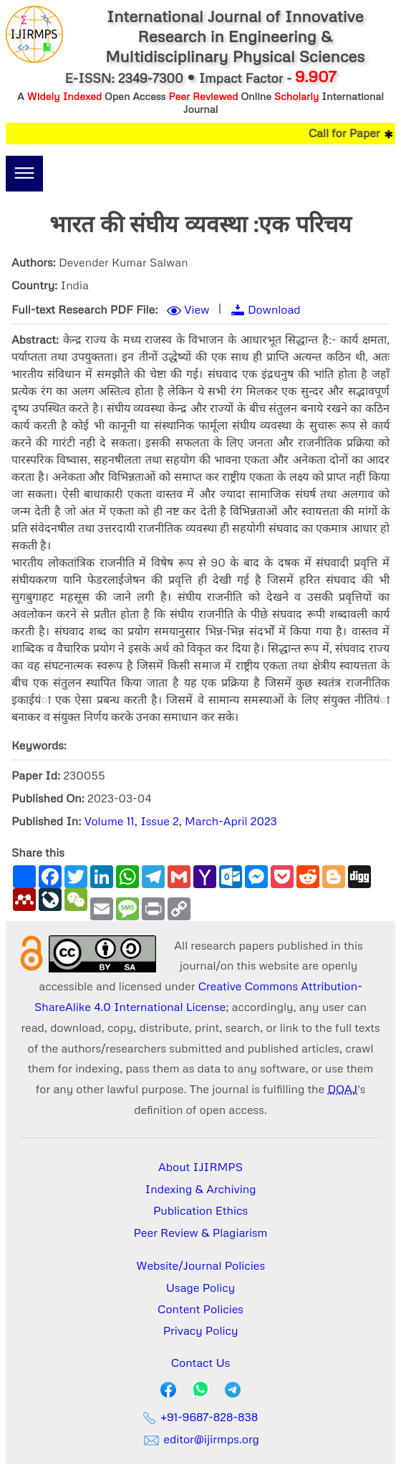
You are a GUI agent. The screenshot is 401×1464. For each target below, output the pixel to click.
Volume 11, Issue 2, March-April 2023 (180, 821)
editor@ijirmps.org (200, 1439)
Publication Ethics (200, 1210)
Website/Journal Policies (200, 1265)
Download (274, 309)
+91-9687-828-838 (201, 1417)
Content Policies (200, 1309)
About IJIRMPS (200, 1167)
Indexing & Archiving (200, 1189)
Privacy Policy (200, 1330)
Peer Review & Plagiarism (201, 1232)
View (196, 309)
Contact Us (201, 1362)
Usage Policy (200, 1287)
